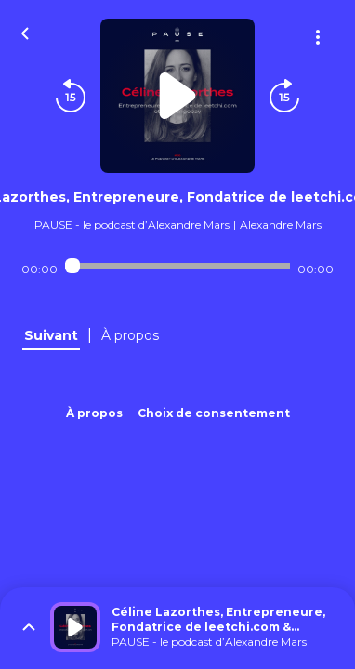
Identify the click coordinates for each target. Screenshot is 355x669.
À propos (94, 413)
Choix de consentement (214, 413)
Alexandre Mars (281, 224)
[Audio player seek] (177, 265)
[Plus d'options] (317, 37)
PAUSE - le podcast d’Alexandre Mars (132, 224)
